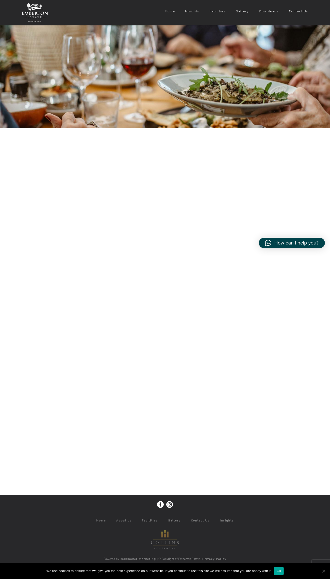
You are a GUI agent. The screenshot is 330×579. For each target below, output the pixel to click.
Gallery (174, 521)
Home (270, 11)
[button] (292, 243)
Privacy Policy (214, 559)
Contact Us (200, 521)
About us (124, 521)
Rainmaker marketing (138, 559)
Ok (279, 571)
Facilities (317, 11)
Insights (292, 11)
